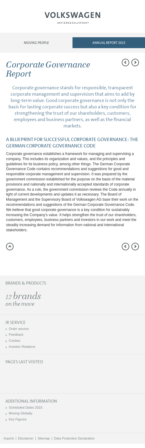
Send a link (10, 260)
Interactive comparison (58, 260)
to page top (10, 246)
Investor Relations (22, 346)
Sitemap (44, 438)
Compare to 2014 (22, 260)
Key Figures (18, 419)
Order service (19, 329)
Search (122, 19)
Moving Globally (20, 413)
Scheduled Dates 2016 (25, 407)
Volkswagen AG (72, 17)
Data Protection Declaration (74, 438)
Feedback (16, 334)
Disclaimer (25, 438)
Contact (14, 340)
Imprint (9, 438)
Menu (22, 19)
